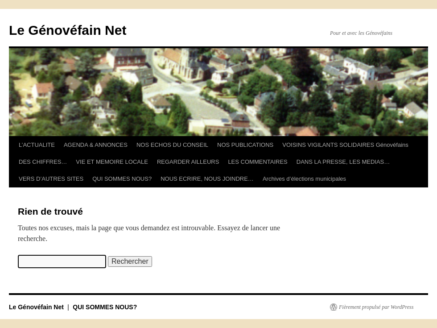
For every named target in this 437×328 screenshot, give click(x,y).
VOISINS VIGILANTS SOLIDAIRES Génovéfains (345, 144)
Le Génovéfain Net (67, 30)
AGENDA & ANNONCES (96, 144)
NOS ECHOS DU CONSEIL (172, 144)
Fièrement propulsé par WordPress (376, 307)
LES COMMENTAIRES (257, 161)
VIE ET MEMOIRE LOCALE (112, 161)
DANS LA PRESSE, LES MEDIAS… (343, 161)
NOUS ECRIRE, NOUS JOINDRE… (207, 178)
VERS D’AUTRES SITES (51, 178)
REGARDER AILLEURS (188, 161)
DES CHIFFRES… (43, 161)
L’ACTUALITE (37, 144)
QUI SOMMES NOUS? (122, 178)
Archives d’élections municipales (304, 178)
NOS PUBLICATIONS (245, 144)
